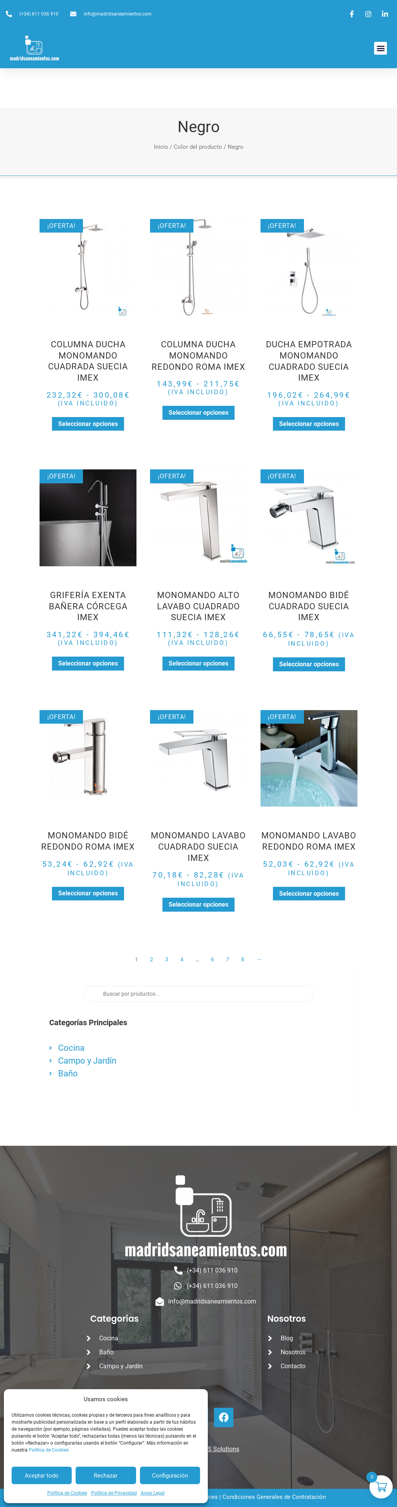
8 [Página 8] (243, 959)
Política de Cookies (49, 1450)
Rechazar (105, 1475)
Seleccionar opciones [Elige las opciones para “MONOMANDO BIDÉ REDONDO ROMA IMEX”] (88, 893)
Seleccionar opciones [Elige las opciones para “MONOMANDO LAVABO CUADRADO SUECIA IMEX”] (198, 904)
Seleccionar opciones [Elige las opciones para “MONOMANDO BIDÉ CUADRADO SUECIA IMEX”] (309, 664)
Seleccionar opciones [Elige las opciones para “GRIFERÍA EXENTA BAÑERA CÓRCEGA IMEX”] (88, 663)
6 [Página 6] (212, 959)
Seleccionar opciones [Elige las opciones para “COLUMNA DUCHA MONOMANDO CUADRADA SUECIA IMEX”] (88, 424)
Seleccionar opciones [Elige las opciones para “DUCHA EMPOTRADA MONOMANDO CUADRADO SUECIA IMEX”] (309, 424)
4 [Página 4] (182, 959)
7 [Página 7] (228, 959)
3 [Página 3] (167, 959)
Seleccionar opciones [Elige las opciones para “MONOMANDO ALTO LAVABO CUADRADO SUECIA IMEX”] (198, 663)
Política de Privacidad (114, 1493)
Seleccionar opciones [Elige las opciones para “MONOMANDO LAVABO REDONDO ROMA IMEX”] (309, 893)
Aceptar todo (42, 1475)
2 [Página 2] (152, 959)
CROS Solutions (217, 1449)
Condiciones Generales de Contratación (274, 1496)
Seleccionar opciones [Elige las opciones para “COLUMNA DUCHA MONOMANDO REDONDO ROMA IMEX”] (198, 412)
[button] (380, 48)
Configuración (170, 1475)
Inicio (161, 146)
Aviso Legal (153, 1493)
